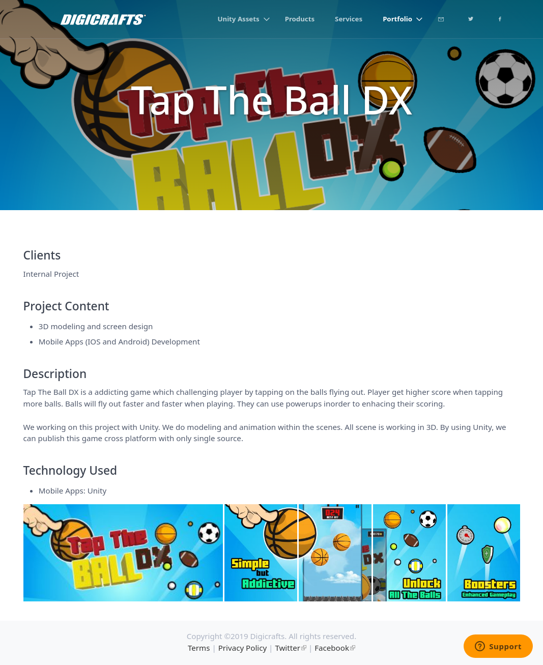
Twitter (287, 648)
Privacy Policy (242, 648)
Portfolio (397, 18)
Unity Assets (239, 18)
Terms (199, 648)
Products (300, 18)
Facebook (332, 648)
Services (348, 18)
